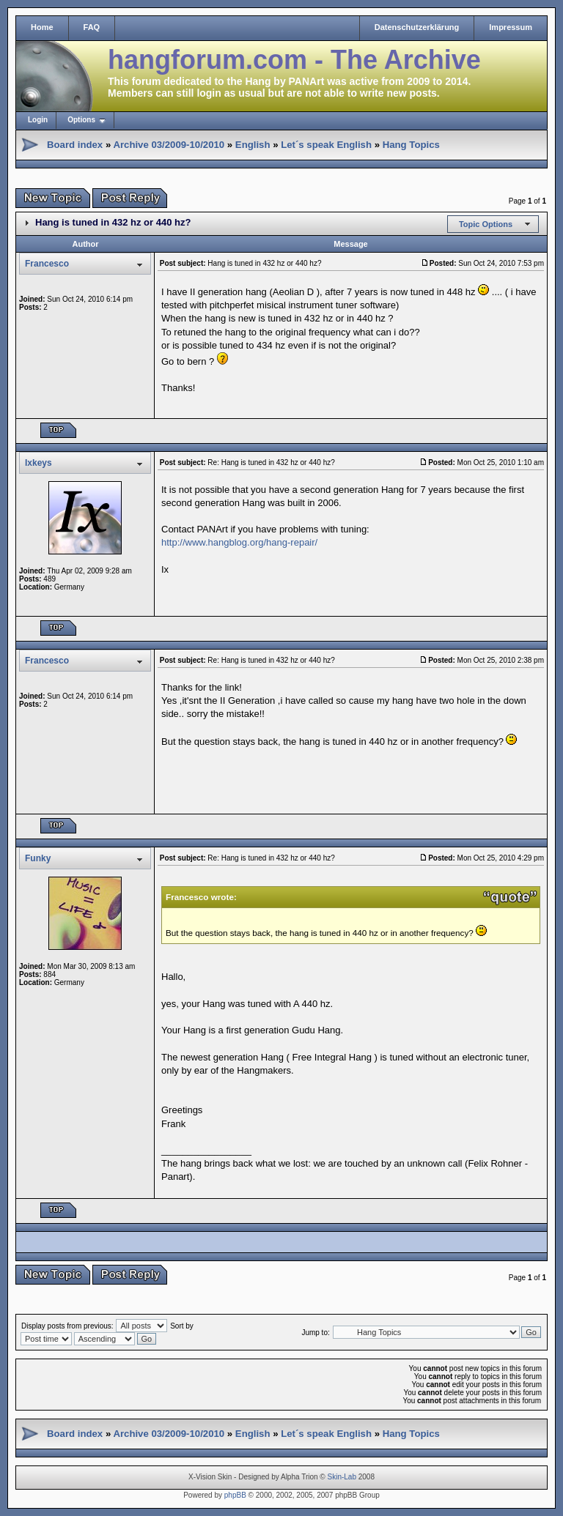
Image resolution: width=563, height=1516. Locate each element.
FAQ (92, 27)
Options (81, 120)
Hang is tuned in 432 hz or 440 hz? (113, 222)
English (253, 144)
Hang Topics (411, 144)
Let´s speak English (326, 144)
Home (42, 27)
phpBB (235, 1495)
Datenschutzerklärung (417, 27)
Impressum (510, 27)
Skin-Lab (342, 1477)
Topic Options (485, 224)
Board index (75, 144)
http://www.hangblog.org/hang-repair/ (239, 542)
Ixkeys (38, 463)
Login (38, 120)
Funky (38, 858)
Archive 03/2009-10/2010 (168, 144)
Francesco (47, 264)
